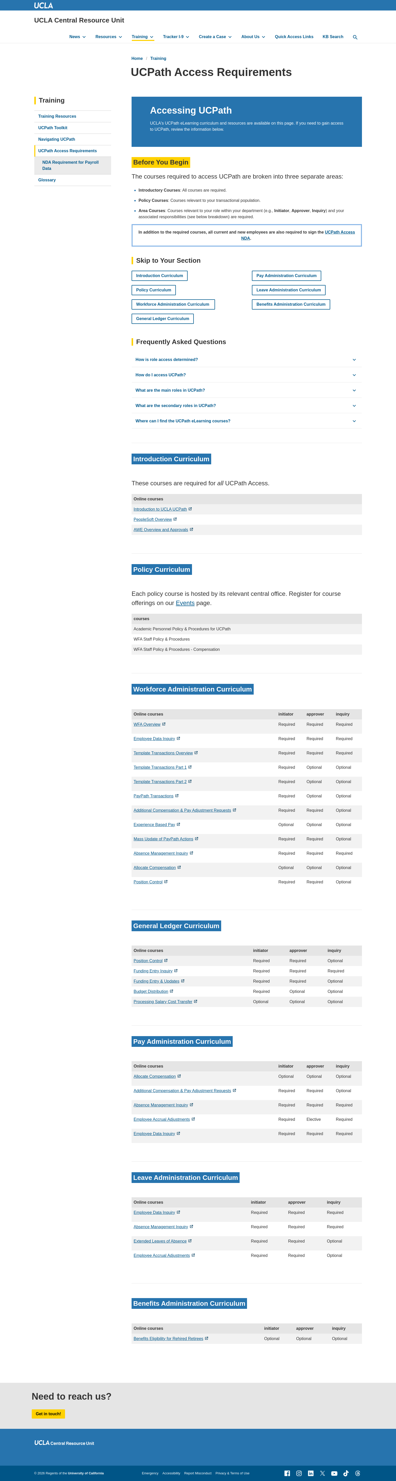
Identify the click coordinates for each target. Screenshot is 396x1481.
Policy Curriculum (153, 290)
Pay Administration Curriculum (286, 275)
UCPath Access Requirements (67, 151)
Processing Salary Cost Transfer (163, 1002)
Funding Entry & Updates (156, 981)
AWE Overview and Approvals (161, 530)
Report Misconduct (198, 1473)
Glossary (47, 180)
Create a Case (212, 37)
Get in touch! (48, 1414)
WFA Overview (147, 724)
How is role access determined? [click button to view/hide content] (166, 359)
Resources (105, 37)
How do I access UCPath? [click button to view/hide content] (160, 375)
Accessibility (171, 1473)
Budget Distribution (151, 991)
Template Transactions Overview (163, 753)
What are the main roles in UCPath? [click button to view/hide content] (170, 390)
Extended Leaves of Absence (160, 1241)
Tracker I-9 (173, 37)
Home (137, 58)
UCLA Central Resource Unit (79, 20)
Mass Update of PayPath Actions (163, 839)
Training (140, 37)
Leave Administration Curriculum (288, 290)
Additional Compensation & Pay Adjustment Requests (182, 810)
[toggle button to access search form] (355, 37)
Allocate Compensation (155, 867)
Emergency (150, 1473)
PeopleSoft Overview (153, 519)
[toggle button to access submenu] (84, 37)
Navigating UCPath (56, 139)
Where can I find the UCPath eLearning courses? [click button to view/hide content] (182, 421)
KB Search (333, 37)
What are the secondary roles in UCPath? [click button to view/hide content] (175, 405)
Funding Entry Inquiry (153, 971)
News (74, 37)
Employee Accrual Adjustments (162, 1119)
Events (185, 602)
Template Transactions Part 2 (160, 782)
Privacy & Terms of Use (233, 1473)
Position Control (148, 882)
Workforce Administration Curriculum (173, 304)
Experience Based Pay (154, 824)
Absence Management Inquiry (161, 853)
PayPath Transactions (154, 796)
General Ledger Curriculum (162, 318)
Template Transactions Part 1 (160, 767)
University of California (86, 1473)
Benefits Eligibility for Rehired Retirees (168, 1338)
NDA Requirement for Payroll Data (70, 165)
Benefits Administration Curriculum (291, 304)
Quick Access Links (294, 37)
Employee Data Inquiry (154, 739)
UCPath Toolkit (52, 128)
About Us (250, 37)
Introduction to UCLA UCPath (160, 509)
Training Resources (57, 116)
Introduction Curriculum (159, 275)
